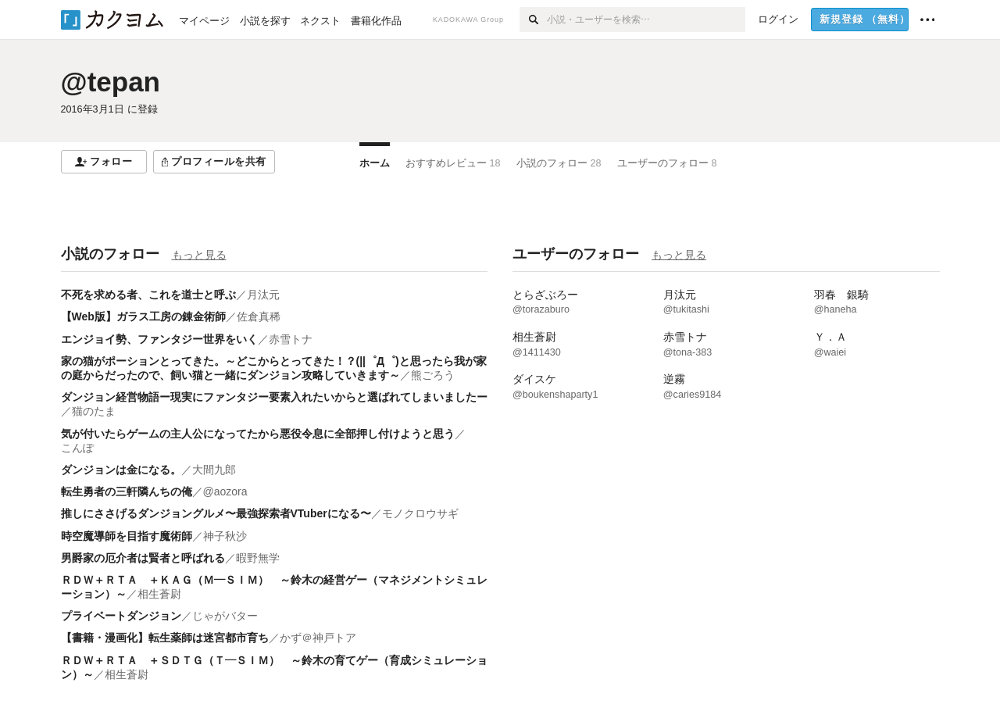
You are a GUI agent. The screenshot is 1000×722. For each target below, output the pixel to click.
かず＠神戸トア (318, 637)
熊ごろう (433, 375)
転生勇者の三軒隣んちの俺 (126, 491)
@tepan (110, 81)
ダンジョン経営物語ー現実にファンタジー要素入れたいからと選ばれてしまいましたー (274, 397)
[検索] (533, 19)
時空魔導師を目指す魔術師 (126, 536)
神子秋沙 (225, 536)
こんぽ (77, 447)
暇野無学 (258, 558)
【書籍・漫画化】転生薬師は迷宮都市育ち (165, 637)
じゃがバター (225, 615)
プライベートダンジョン (121, 615)
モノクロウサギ (420, 513)
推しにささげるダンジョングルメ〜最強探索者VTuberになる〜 (216, 513)
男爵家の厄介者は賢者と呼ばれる (143, 558)
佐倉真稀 (258, 316)
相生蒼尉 (159, 594)
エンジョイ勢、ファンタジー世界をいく (159, 339)
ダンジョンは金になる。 (121, 469)
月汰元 (263, 294)
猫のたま (94, 411)
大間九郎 (214, 469)
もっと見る (199, 254)
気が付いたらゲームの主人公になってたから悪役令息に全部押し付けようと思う (258, 433)
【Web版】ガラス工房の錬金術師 (143, 316)
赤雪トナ (290, 339)
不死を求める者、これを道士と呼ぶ (148, 294)
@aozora (225, 491)
